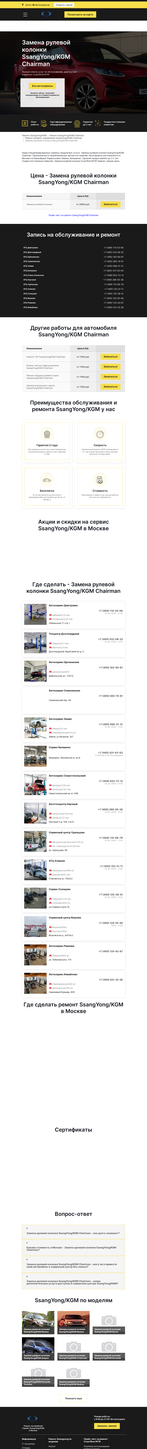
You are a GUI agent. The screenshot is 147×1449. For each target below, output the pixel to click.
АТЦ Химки (28, 266)
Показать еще (73, 1398)
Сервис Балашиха (59, 747)
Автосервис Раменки (61, 945)
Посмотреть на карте (80, 14)
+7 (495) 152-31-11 (114, 289)
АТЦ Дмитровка (30, 247)
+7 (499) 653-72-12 (114, 275)
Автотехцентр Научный (63, 804)
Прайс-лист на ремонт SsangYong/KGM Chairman (73, 215)
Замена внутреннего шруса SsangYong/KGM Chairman (40, 386)
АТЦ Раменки (29, 303)
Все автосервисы (42, 85)
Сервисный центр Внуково (65, 917)
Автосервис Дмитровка (63, 605)
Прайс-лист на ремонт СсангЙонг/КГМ (96, 1440)
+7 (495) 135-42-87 (114, 303)
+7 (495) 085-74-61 (114, 261)
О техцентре (28, 1443)
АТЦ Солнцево (30, 293)
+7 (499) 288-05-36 (113, 280)
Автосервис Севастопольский (67, 775)
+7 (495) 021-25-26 (114, 307)
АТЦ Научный (29, 280)
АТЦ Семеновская (31, 261)
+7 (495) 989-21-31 (114, 266)
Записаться (110, 204)
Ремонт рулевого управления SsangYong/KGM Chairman (53, 138)
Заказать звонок (107, 1426)
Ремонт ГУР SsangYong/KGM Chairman (45, 356)
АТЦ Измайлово (30, 307)
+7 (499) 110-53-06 (114, 247)
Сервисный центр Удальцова (66, 832)
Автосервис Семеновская (64, 690)
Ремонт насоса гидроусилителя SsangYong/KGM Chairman (42, 366)
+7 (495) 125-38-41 (114, 293)
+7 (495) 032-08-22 (114, 252)
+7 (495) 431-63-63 (113, 270)
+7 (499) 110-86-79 (114, 284)
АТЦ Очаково (29, 289)
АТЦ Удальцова (30, 284)
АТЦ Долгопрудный (32, 252)
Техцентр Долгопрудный (64, 633)
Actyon (52, 1446)
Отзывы (26, 1447)
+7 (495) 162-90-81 (114, 257)
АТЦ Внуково (29, 298)
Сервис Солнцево (60, 889)
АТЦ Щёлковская (31, 257)
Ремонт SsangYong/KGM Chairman (67, 135)
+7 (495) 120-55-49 (114, 298)
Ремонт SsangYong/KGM (34, 135)
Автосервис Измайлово (63, 974)
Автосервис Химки (60, 718)
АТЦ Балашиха (30, 270)
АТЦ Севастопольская (33, 275)
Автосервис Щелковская (64, 662)
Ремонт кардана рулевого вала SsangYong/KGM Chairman (42, 376)
